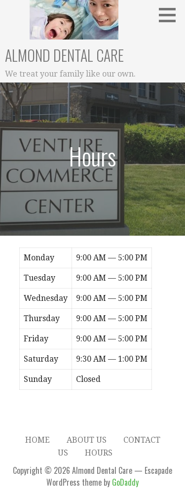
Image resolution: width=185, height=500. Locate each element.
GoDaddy (125, 482)
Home (37, 440)
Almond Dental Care (64, 55)
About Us (87, 440)
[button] (170, 15)
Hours (98, 453)
